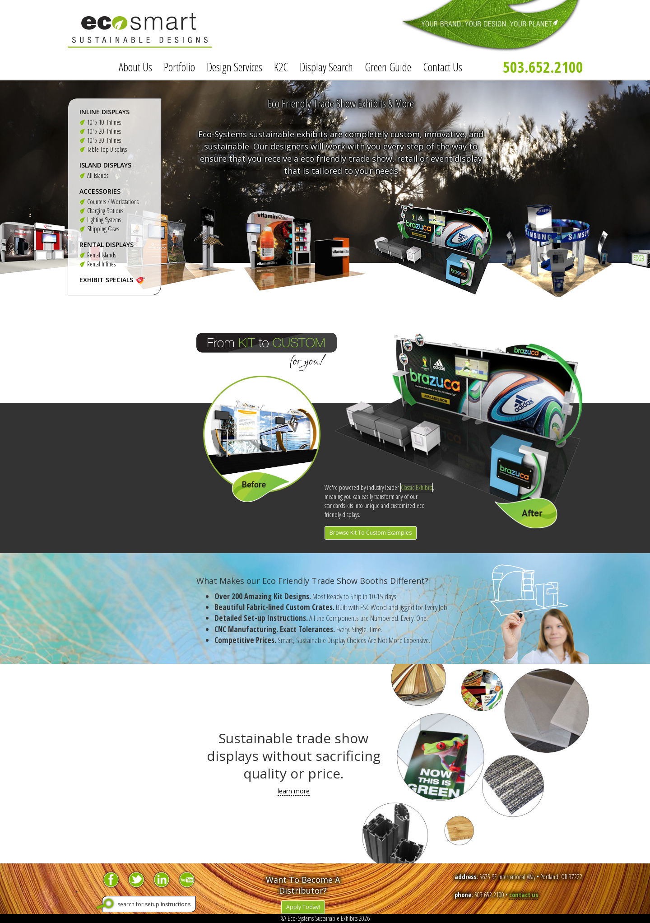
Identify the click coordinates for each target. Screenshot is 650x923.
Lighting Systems (104, 219)
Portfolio (179, 67)
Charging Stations (105, 210)
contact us (523, 894)
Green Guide (388, 67)
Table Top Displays (107, 149)
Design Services (234, 67)
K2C (281, 67)
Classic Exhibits (416, 487)
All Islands (97, 175)
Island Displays (105, 165)
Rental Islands (101, 255)
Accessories (100, 191)
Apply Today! (303, 907)
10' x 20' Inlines (104, 131)
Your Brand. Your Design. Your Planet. (478, 27)
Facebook (111, 879)
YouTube (186, 879)
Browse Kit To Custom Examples (371, 532)
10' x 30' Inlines (104, 140)
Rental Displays (106, 244)
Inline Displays (104, 111)
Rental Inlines (101, 264)
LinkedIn (161, 879)
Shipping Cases (103, 228)
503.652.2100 (543, 66)
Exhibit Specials (106, 279)
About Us (135, 67)
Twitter (136, 879)
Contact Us (442, 67)
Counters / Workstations (113, 201)
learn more (294, 791)
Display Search (326, 67)
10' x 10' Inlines (104, 122)
